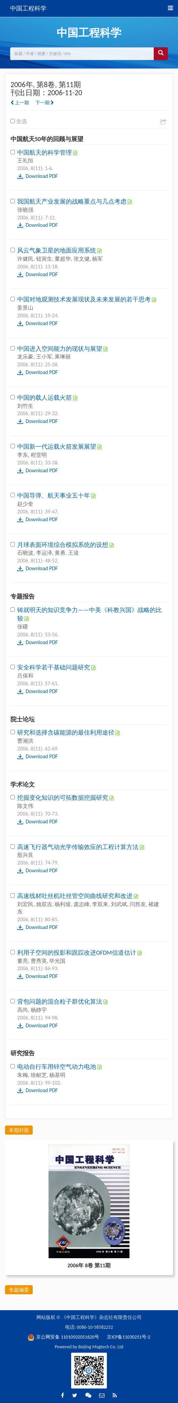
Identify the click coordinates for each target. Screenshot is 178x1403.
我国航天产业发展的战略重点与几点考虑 (72, 201)
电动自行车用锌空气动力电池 (57, 1066)
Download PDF (42, 176)
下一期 (44, 103)
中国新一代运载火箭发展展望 (57, 446)
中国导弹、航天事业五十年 (54, 495)
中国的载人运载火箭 (45, 397)
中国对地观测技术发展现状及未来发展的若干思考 (84, 299)
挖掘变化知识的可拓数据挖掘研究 (63, 797)
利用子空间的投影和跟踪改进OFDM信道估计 (77, 952)
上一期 (19, 103)
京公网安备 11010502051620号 (64, 1337)
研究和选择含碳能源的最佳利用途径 (66, 732)
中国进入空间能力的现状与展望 (60, 348)
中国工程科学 (28, 8)
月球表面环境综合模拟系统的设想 (63, 545)
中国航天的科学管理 (45, 152)
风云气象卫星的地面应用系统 (57, 250)
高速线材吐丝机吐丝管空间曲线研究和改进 (75, 896)
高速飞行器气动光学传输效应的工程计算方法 (78, 847)
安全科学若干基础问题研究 (54, 667)
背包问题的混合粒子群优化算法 (60, 1001)
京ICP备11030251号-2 (128, 1337)
